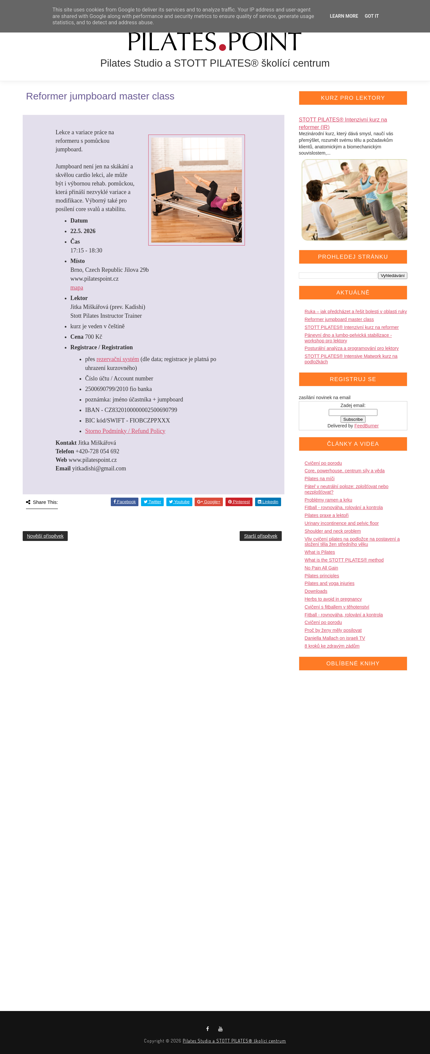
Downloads (316, 591)
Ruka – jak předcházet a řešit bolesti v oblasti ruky (356, 311)
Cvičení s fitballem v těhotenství (337, 607)
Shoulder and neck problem (333, 531)
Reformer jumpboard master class (339, 319)
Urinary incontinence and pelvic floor (342, 523)
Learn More (344, 16)
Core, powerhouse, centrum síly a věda (345, 470)
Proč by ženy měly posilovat (333, 630)
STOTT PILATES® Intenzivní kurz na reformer (352, 327)
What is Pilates (320, 552)
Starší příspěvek (260, 536)
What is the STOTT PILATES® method (344, 560)
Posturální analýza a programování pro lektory (352, 348)
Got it (372, 16)
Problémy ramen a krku (328, 500)
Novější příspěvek (45, 536)
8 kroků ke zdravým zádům (332, 646)
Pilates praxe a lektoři (327, 515)
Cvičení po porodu (323, 463)
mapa (76, 287)
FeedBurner (366, 425)
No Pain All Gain (321, 567)
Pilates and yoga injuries (330, 583)
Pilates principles (322, 575)
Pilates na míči (320, 478)
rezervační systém (118, 359)
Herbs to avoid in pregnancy (333, 599)
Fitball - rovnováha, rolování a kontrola (344, 507)
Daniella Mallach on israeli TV (335, 638)
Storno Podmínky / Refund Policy (125, 431)
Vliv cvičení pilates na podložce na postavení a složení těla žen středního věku (352, 541)
